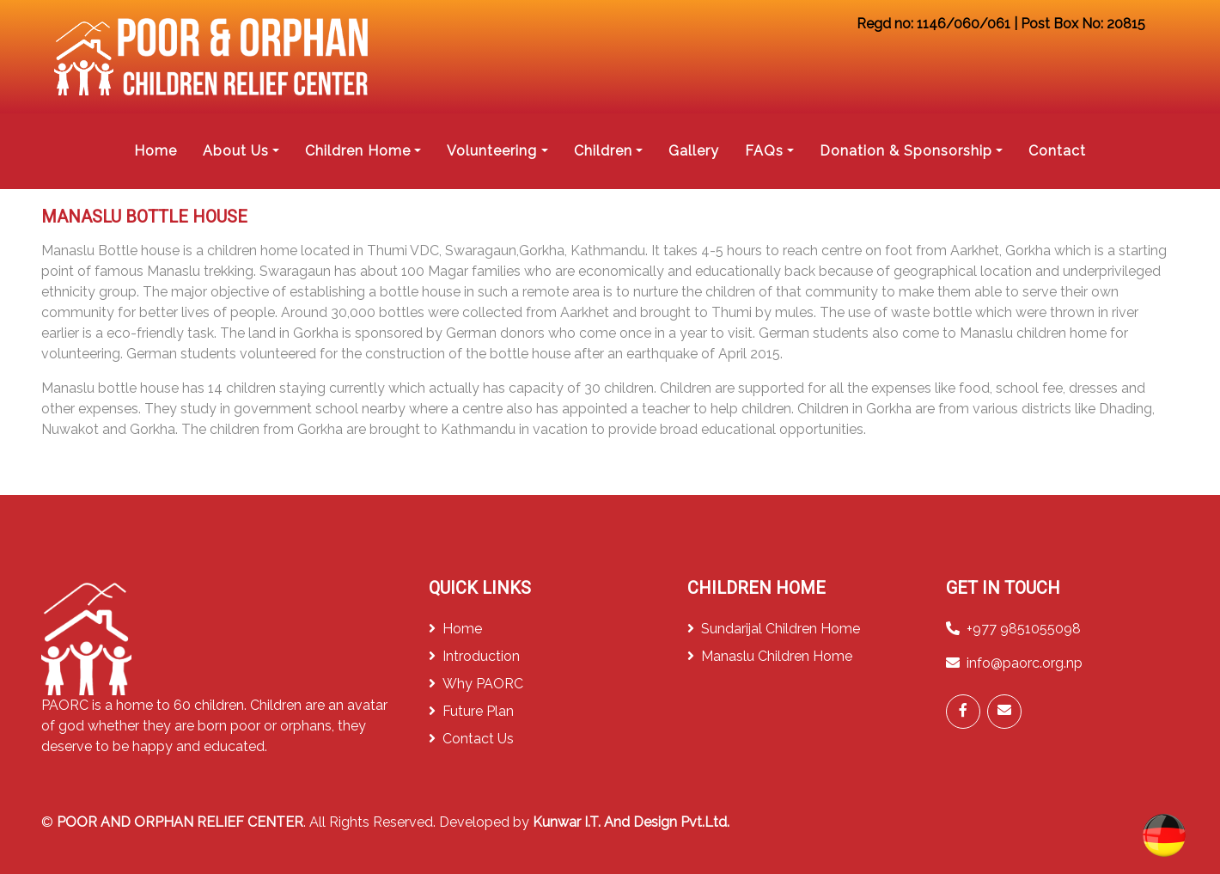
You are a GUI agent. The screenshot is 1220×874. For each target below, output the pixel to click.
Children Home (358, 151)
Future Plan (471, 711)
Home (155, 151)
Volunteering (492, 151)
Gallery (693, 151)
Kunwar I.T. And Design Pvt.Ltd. (631, 822)
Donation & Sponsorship (906, 151)
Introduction (474, 656)
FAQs (764, 151)
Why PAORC (476, 683)
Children (603, 151)
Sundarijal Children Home (773, 628)
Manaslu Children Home (769, 656)
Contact (1057, 151)
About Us (236, 151)
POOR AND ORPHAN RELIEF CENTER (180, 822)
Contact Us (471, 738)
